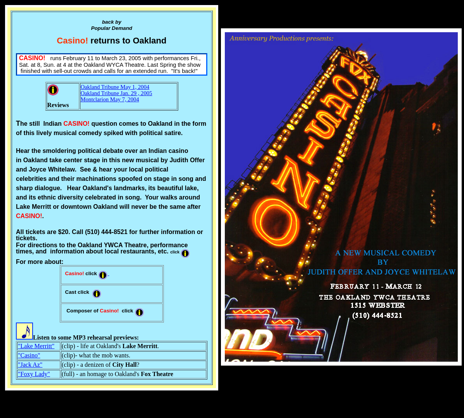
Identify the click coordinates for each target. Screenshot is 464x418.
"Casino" (29, 355)
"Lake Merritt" (36, 346)
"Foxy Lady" (34, 374)
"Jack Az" (30, 364)
